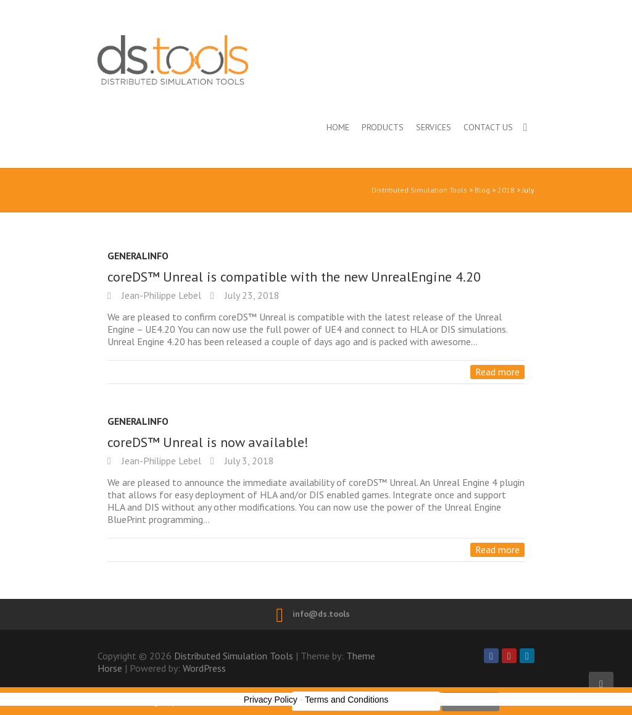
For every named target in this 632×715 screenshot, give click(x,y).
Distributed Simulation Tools (227, 59)
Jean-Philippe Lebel (160, 295)
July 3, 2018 (248, 460)
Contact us (488, 127)
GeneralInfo (137, 255)
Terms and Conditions (346, 700)
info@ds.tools (321, 613)
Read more (497, 372)
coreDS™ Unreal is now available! (208, 442)
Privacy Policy (270, 700)
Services (433, 127)
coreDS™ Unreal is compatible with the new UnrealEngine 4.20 (294, 276)
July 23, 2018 (251, 295)
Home (337, 127)
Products (383, 127)
